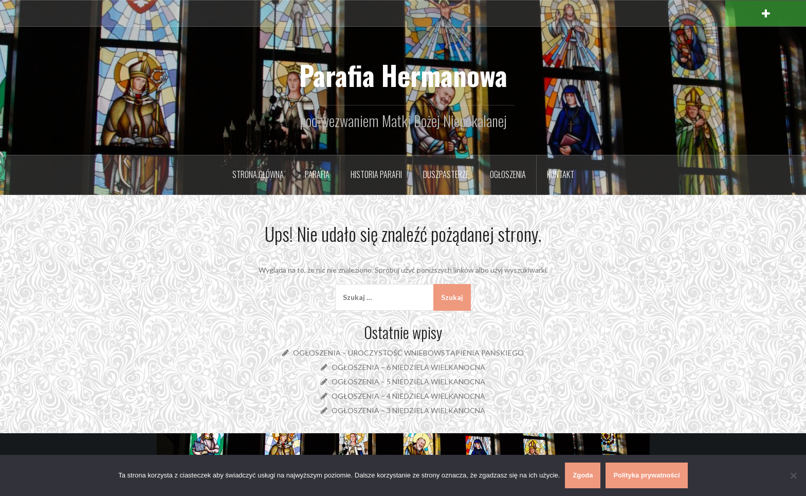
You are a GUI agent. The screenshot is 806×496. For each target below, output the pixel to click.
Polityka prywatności (646, 475)
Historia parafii (376, 174)
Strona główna (258, 174)
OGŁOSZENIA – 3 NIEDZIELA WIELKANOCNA (408, 410)
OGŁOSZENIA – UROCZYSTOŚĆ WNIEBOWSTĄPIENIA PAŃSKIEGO (408, 352)
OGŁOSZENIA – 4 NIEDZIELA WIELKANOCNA (408, 396)
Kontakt (560, 174)
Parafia (317, 174)
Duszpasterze (446, 174)
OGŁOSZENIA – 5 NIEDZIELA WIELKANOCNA (408, 381)
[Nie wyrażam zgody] (793, 475)
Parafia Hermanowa (403, 75)
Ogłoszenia (508, 174)
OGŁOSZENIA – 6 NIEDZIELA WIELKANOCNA (408, 367)
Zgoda (583, 475)
